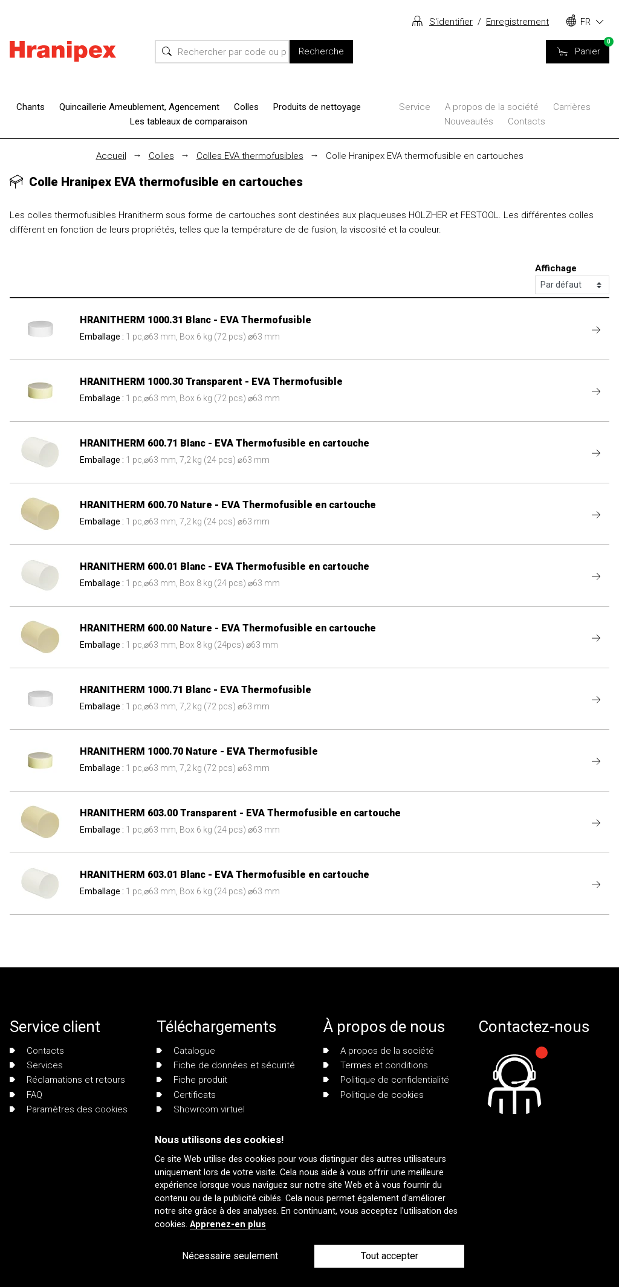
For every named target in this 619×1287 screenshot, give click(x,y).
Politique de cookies (373, 1094)
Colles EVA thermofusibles (249, 155)
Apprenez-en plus (228, 1224)
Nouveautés (468, 121)
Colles (246, 107)
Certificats (186, 1094)
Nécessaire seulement (230, 1256)
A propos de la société (492, 107)
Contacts (526, 121)
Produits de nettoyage (317, 107)
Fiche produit (192, 1079)
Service (414, 107)
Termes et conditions (375, 1065)
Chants (30, 107)
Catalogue (186, 1050)
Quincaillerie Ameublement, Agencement (139, 107)
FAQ (26, 1094)
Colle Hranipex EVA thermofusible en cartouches (424, 155)
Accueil (111, 155)
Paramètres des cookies (69, 1109)
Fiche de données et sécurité (226, 1065)
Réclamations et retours (67, 1079)
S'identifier (451, 21)
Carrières (572, 107)
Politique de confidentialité (386, 1079)
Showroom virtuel (201, 1109)
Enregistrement (517, 21)
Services (36, 1065)
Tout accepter (389, 1256)
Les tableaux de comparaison (188, 121)
